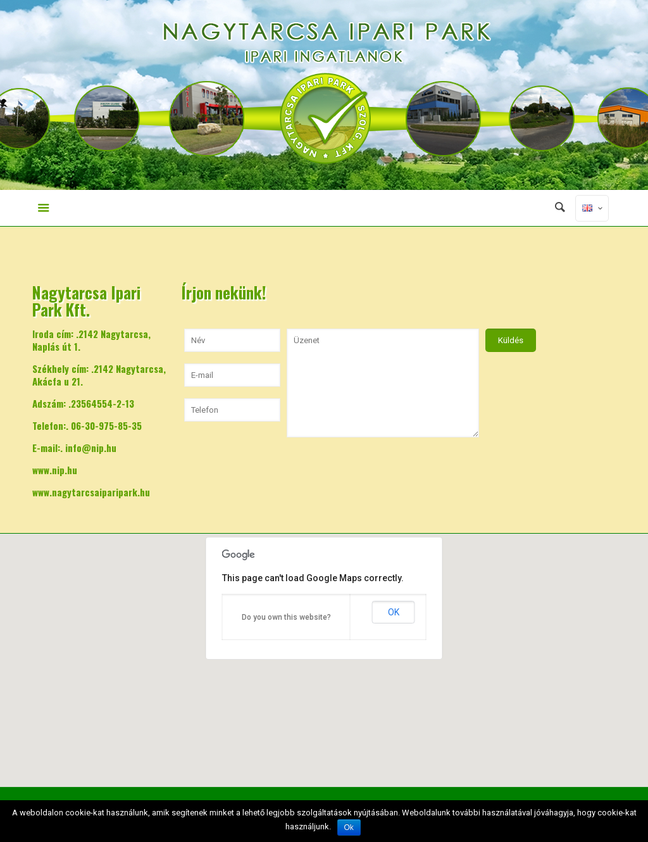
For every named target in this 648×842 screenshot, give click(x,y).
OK (393, 612)
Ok (349, 827)
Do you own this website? (286, 617)
